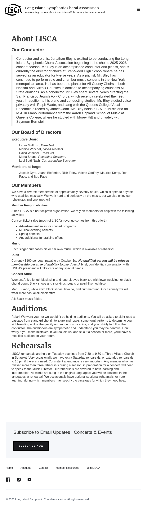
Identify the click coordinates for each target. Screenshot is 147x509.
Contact (43, 467)
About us (25, 467)
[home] (54, 10)
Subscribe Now (31, 445)
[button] (138, 9)
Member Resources (67, 467)
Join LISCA (93, 467)
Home (9, 467)
